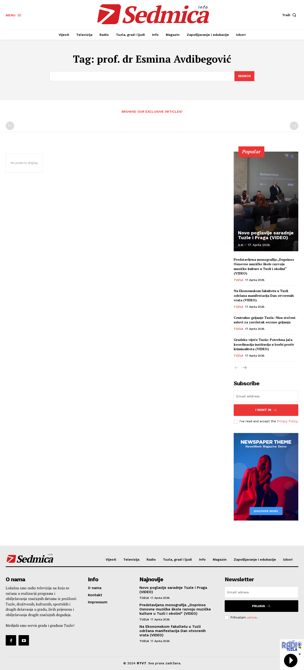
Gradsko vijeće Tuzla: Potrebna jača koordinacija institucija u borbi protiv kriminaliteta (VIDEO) (264, 344)
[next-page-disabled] (294, 125)
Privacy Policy (287, 421)
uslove (252, 617)
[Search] (244, 76)
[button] (290, 15)
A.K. (241, 245)
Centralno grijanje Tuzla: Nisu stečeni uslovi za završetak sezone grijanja (264, 320)
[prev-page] (10, 125)
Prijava (261, 606)
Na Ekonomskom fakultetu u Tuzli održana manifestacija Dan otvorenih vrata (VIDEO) (264, 295)
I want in (266, 410)
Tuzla (238, 280)
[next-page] (244, 368)
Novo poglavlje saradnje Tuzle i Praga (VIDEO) (266, 235)
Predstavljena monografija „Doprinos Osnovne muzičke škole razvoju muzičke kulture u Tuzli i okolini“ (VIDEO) (264, 266)
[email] (266, 396)
